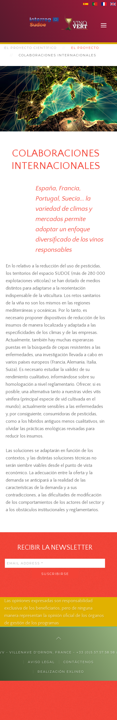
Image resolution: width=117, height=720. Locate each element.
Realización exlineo (61, 672)
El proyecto (85, 48)
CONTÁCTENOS (78, 662)
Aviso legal (41, 662)
